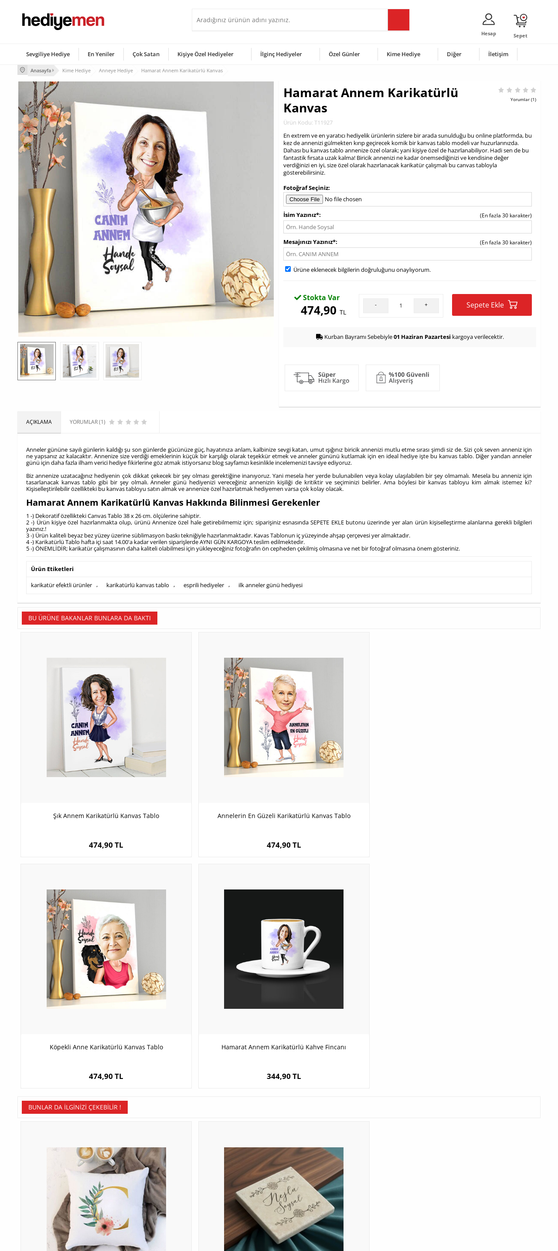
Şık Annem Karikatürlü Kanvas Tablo (83, 765)
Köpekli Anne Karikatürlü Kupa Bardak (345, 976)
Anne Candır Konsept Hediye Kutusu (475, 976)
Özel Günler (344, 54)
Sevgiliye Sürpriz (129, 1190)
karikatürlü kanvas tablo (137, 584)
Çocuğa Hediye (389, 1163)
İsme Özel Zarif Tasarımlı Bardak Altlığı (213, 980)
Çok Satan (146, 54)
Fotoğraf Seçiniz (305, 186)
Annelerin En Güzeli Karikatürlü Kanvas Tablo (213, 769)
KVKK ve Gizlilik (40, 1190)
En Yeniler (101, 54)
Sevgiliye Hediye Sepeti (224, 1150)
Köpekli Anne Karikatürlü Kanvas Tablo (344, 769)
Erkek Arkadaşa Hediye (137, 1150)
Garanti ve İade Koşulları (51, 1176)
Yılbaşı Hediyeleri (304, 1163)
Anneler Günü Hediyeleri (313, 1176)
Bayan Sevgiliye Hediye (224, 1190)
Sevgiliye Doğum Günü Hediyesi (234, 1163)
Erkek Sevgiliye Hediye (223, 1176)
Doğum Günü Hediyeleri (312, 1150)
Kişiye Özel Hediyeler (205, 54)
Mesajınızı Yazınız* (309, 241)
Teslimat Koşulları (43, 1137)
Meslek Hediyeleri (131, 1203)
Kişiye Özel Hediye (131, 1137)
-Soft (233, 1240)
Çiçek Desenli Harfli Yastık (82, 976)
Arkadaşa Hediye (391, 1190)
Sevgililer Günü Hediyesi (312, 1137)
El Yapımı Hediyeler (132, 1176)
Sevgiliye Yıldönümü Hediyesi (231, 1203)
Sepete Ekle (491, 304)
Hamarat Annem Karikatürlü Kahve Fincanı (475, 769)
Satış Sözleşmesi (42, 1163)
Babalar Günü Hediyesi (311, 1203)
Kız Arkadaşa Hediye (134, 1163)
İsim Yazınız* (301, 214)
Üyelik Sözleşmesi (43, 1150)
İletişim (498, 54)
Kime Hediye (403, 54)
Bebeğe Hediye (389, 1176)
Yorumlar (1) (523, 98)
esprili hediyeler (204, 584)
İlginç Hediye (386, 1203)
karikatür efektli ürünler (61, 584)
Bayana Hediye (389, 1150)
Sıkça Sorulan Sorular (48, 1203)
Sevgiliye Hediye (48, 54)
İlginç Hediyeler (281, 54)
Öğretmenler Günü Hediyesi (317, 1190)
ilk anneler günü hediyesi (270, 584)
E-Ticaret (252, 1240)
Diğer (454, 54)
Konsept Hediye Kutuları (225, 1137)
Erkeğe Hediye (388, 1137)
